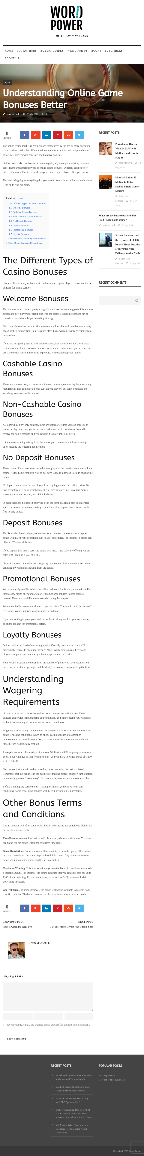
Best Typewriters (107, 1075)
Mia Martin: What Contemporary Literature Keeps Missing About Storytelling (72, 1129)
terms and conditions (69, 825)
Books (96, 50)
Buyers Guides (52, 50)
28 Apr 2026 (135, 263)
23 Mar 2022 (32, 114)
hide (21, 198)
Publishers (114, 50)
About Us (12, 58)
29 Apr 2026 (127, 225)
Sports (7, 82)
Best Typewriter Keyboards (112, 1079)
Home (9, 50)
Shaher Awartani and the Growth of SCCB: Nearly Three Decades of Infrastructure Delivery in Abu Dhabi (127, 244)
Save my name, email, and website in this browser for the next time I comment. (48, 1024)
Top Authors (27, 50)
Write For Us (77, 50)
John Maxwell (13, 114)
